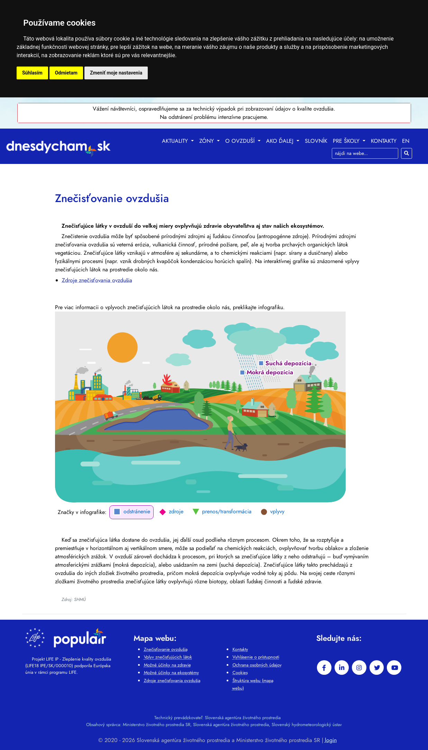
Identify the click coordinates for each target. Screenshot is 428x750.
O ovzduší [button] (240, 141)
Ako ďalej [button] (280, 141)
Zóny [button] (207, 141)
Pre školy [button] (347, 141)
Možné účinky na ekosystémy (171, 672)
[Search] (365, 153)
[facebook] (324, 667)
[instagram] (359, 667)
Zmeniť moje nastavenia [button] (116, 73)
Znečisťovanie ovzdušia (166, 649)
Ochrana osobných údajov (257, 665)
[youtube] (394, 667)
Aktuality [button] (176, 141)
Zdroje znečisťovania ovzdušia (97, 280)
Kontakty (384, 141)
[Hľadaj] (406, 153)
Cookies (240, 672)
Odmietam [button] (66, 73)
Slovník (316, 141)
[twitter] (377, 667)
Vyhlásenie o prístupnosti (256, 657)
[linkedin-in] (342, 667)
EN (405, 141)
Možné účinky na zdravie (167, 665)
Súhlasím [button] (32, 73)
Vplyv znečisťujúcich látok (168, 657)
